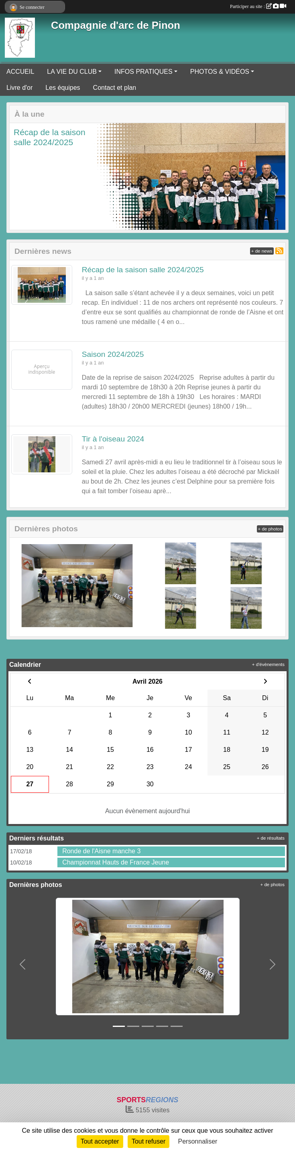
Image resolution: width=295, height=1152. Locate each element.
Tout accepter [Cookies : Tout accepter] (100, 1141)
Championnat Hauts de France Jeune (115, 862)
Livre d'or (19, 87)
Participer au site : (258, 6)
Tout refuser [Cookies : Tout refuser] (148, 1141)
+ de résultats (271, 838)
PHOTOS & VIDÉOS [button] (219, 71)
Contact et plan (114, 87)
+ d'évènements (268, 664)
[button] (21, 176)
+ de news (262, 251)
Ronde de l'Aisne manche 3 (101, 851)
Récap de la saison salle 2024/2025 (143, 269)
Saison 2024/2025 (113, 354)
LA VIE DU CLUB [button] (72, 71)
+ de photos (270, 528)
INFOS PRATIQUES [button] (143, 71)
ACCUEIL (20, 71)
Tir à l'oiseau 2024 (113, 439)
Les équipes (62, 87)
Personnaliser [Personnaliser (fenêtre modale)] (198, 1141)
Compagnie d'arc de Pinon (115, 25)
